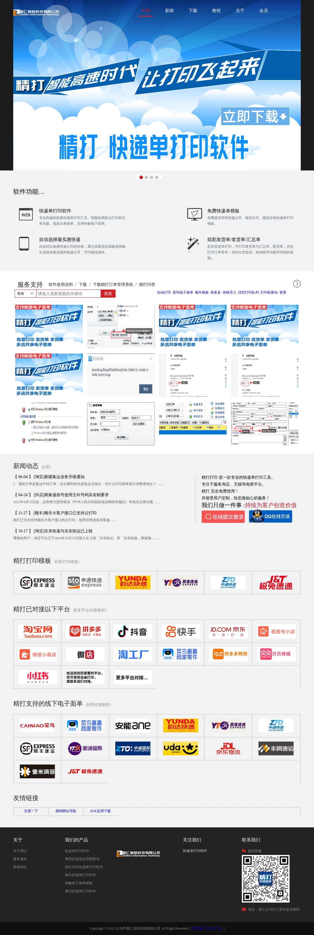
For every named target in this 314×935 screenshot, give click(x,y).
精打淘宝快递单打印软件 (84, 867)
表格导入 (229, 292)
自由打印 (164, 292)
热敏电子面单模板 (79, 883)
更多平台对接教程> (90, 610)
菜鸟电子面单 (183, 292)
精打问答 (147, 284)
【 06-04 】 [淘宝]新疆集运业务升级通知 (49, 477)
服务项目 (20, 859)
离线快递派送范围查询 (82, 859)
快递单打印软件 (77, 851)
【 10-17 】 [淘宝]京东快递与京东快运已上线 (53, 531)
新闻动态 (20, 867)
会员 (263, 10)
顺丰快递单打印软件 (80, 875)
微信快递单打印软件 (80, 891)
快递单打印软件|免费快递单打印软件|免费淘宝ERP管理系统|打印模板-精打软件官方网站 (36, 12)
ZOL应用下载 (100, 811)
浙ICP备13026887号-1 (207, 928)
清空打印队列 (248, 292)
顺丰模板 (202, 292)
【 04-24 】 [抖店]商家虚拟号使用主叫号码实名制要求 (61, 495)
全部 (297, 284)
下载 (193, 10)
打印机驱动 (269, 292)
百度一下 (31, 811)
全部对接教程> (99, 705)
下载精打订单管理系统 (113, 284)
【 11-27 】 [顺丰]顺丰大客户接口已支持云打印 (55, 513)
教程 (216, 10)
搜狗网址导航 (65, 811)
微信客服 (255, 851)
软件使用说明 (61, 284)
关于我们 (20, 851)
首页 (145, 10)
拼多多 (215, 292)
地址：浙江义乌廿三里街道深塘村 (274, 909)
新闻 (169, 10)
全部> (46, 467)
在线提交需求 (223, 517)
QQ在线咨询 (270, 516)
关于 (240, 10)
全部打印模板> (67, 562)
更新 (282, 292)
